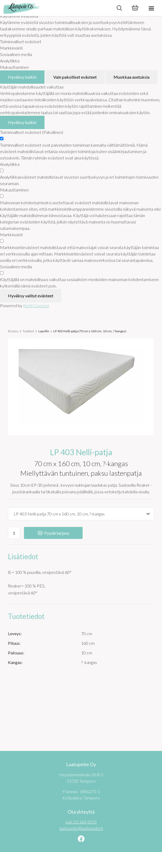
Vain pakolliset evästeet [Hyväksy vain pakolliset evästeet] (75, 76)
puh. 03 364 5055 (81, 821)
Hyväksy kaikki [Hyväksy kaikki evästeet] (22, 76)
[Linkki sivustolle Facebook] (81, 839)
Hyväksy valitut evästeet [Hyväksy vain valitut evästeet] (30, 295)
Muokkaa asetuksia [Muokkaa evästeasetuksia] (131, 76)
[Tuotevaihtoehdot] (81, 514)
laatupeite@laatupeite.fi (81, 828)
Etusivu (13, 331)
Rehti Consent (36, 305)
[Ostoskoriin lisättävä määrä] (14, 533)
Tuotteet (28, 331)
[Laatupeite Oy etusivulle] (55, 8)
